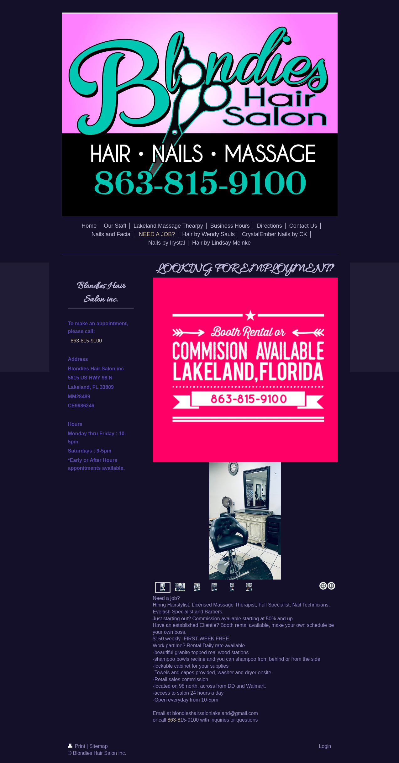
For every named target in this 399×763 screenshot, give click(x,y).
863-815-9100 (86, 340)
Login (325, 746)
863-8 (173, 720)
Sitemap (98, 746)
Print (77, 746)
